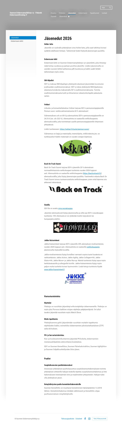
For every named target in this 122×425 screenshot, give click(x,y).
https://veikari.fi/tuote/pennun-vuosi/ (74, 129)
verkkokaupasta (93, 247)
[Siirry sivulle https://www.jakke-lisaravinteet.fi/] (75, 278)
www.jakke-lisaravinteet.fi (54, 269)
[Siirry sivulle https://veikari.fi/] (75, 148)
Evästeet (79, 419)
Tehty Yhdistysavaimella (100, 418)
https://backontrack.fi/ (92, 173)
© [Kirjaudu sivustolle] (15, 419)
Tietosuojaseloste (67, 419)
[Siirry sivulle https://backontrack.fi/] (75, 189)
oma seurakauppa (65, 208)
